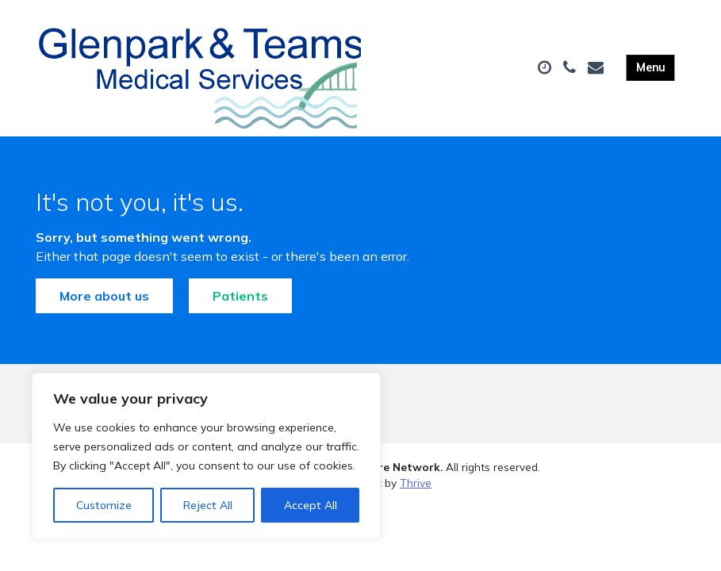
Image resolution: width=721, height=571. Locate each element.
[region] (206, 456)
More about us (104, 296)
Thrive (415, 482)
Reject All (207, 505)
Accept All (310, 505)
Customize (104, 505)
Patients (240, 296)
